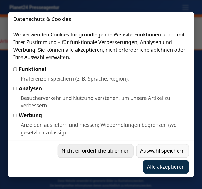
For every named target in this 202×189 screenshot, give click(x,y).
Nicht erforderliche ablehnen (96, 150)
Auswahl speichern (162, 150)
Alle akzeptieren (166, 166)
